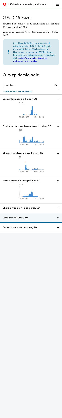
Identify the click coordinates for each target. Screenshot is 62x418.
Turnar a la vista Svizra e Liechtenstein (17, 91)
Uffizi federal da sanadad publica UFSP (27, 4)
